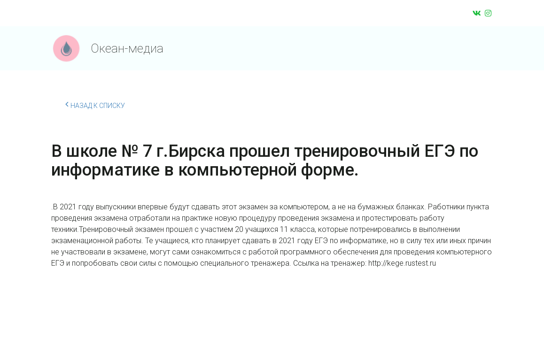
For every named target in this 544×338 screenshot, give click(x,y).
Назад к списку (95, 104)
